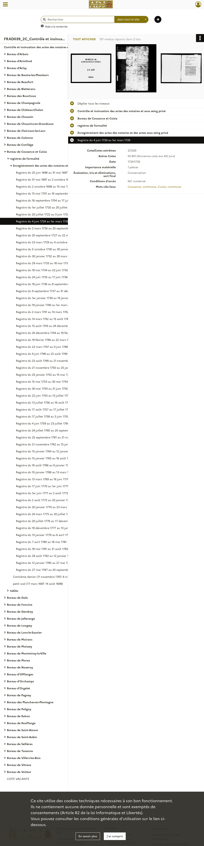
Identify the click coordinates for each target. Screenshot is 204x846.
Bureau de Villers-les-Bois (23, 758)
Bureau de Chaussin (20, 117)
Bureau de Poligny (19, 709)
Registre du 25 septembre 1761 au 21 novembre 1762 (51, 437)
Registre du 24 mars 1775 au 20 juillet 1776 (44, 514)
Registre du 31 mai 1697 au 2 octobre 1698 (44, 179)
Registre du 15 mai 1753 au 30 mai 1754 (42, 381)
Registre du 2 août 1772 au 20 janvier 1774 (44, 500)
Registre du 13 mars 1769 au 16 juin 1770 (42, 479)
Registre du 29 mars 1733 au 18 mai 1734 (42, 263)
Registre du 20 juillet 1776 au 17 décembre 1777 (47, 521)
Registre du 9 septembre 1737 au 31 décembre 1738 (50, 291)
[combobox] (131, 19)
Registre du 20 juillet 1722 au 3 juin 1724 (42, 214)
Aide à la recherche (56, 26)
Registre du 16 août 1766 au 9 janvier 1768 (44, 465)
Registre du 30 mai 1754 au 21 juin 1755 (42, 388)
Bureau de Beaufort (20, 82)
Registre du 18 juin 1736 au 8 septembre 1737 (46, 284)
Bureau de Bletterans (21, 89)
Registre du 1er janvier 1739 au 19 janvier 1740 (46, 298)
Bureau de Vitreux (19, 765)
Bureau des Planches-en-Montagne (30, 702)
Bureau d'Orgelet (18, 688)
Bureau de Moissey (19, 646)
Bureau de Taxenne (20, 751)
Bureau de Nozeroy (20, 667)
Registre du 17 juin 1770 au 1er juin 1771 (42, 486)
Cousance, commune (142, 187)
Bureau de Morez (18, 660)
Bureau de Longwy (19, 625)
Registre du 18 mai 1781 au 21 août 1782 (42, 549)
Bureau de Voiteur (19, 772)
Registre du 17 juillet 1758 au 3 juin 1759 (42, 416)
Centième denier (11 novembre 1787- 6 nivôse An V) (47, 577)
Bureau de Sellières (19, 744)
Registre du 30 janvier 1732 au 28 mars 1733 (45, 256)
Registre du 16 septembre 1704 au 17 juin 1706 (46, 200)
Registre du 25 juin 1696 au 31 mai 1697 (42, 172)
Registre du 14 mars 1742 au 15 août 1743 (43, 319)
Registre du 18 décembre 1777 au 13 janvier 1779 (48, 528)
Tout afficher (84, 39)
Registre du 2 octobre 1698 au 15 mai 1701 (44, 186)
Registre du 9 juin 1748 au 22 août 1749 (41, 354)
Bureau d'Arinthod (19, 61)
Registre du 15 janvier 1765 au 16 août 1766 (44, 458)
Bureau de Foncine (19, 604)
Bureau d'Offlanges (20, 674)
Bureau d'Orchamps (20, 681)
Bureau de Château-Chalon (25, 110)
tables (14, 591)
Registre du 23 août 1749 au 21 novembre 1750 (46, 361)
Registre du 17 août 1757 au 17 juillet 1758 (43, 409)
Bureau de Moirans (19, 639)
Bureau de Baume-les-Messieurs (28, 75)
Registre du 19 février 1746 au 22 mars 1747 (44, 340)
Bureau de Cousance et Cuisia (27, 152)
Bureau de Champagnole (23, 103)
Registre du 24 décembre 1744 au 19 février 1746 (48, 333)
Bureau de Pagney (19, 695)
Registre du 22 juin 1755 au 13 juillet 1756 (43, 395)
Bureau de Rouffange (21, 723)
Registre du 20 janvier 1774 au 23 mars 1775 (45, 507)
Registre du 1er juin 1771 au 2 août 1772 (42, 493)
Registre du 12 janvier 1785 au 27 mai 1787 (44, 563)
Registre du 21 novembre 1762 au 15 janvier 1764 (48, 444)
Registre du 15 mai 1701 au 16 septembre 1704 (46, 193)
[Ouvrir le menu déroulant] (5, 4)
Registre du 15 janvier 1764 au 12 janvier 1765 (46, 451)
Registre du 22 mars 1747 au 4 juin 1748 (42, 347)
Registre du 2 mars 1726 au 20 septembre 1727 (47, 228)
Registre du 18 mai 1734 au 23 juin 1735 (42, 270)
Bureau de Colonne (20, 138)
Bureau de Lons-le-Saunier (24, 632)
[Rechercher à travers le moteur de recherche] (80, 19)
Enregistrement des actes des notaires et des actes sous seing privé (53, 165)
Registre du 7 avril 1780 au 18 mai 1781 (41, 542)
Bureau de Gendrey (20, 611)
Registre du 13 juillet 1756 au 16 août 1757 (43, 402)
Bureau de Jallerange (21, 618)
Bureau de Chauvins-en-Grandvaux (30, 124)
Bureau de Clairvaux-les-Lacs (26, 131)
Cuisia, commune (169, 187)
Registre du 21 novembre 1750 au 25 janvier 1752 (48, 368)
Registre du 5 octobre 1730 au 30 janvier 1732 (46, 249)
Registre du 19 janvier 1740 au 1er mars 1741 (45, 305)
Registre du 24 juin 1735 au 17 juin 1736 (42, 277)
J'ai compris (115, 836)
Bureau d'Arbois (17, 54)
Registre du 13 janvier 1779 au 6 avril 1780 (43, 535)
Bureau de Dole (17, 598)
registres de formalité (24, 158)
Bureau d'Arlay (17, 68)
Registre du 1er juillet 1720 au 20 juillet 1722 (45, 207)
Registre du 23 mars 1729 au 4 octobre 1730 (45, 242)
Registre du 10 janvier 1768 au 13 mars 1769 (44, 472)
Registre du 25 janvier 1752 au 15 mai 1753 (44, 375)
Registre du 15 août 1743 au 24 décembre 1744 (46, 326)
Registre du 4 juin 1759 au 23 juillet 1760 (42, 423)
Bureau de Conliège (20, 145)
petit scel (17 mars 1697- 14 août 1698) (38, 584)
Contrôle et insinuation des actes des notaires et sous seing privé (44, 47)
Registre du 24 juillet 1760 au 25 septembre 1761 (48, 430)
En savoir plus (87, 836)
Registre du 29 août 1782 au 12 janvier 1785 (44, 556)
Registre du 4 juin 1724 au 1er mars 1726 (42, 221)
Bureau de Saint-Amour (22, 730)
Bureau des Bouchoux (21, 96)
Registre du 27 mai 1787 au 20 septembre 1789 (47, 570)
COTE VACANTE (18, 779)
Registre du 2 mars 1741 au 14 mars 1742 (42, 312)
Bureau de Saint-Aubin (22, 737)
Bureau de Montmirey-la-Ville (26, 653)
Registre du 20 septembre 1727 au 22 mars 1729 (47, 235)
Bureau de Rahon (18, 716)
